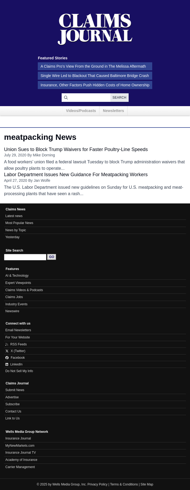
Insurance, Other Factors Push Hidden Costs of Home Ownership (94, 85)
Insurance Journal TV (20, 452)
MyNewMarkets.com (20, 445)
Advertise (12, 397)
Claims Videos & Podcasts (24, 290)
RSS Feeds (16, 344)
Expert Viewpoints (18, 283)
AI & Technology (16, 275)
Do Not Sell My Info (19, 371)
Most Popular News (19, 223)
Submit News (14, 390)
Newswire (12, 311)
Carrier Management (20, 467)
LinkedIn (14, 364)
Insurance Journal (18, 438)
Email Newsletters (18, 330)
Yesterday (12, 237)
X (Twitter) (15, 351)
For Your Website (17, 337)
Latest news (14, 216)
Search (119, 97)
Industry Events (16, 304)
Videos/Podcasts (81, 111)
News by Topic (15, 230)
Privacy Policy (98, 484)
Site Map (146, 484)
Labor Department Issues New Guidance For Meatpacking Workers (76, 174)
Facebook (15, 358)
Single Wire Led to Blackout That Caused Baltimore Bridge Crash (94, 76)
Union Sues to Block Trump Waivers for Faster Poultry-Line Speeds (76, 149)
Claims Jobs (14, 297)
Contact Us (13, 411)
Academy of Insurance (21, 460)
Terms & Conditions (124, 484)
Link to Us (12, 418)
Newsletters (113, 111)
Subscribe (12, 404)
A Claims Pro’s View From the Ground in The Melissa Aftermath (93, 66)
